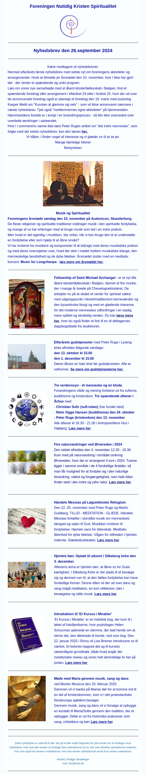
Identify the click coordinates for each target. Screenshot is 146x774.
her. (85, 131)
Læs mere (99, 722)
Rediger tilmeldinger (78, 759)
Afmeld (61, 759)
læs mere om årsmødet (78, 262)
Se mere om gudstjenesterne (93, 369)
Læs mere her (120, 482)
